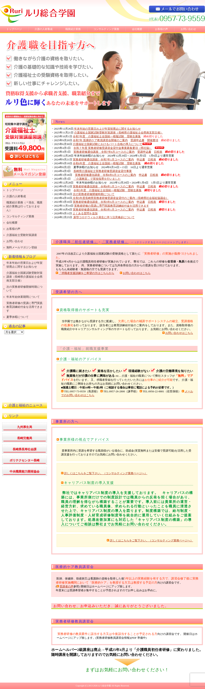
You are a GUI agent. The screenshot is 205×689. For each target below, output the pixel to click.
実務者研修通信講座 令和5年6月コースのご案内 (103, 201)
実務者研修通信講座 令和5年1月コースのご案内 (103, 209)
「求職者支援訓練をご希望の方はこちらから (86, 273)
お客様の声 (161, 29)
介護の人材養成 (44, 29)
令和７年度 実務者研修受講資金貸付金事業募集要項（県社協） (112, 148)
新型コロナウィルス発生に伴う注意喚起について (104, 217)
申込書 (141, 159)
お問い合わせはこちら (137, 273)
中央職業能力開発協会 (25, 471)
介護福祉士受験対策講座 (21, 235)
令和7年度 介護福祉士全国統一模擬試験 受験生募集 (107, 136)
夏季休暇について (17, 317)
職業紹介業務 (73, 29)
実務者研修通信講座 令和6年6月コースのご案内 (105, 174)
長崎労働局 (24, 438)
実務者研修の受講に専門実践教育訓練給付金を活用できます (111, 205)
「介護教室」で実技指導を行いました (97, 178)
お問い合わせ (188, 29)
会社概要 (137, 29)
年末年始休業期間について (23, 296)
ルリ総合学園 (104, 686)
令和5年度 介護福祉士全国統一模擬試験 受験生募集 (107, 190)
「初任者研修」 (84, 242)
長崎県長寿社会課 (25, 449)
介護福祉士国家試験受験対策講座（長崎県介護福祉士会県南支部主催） (118, 132)
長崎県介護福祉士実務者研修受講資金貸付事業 (102, 171)
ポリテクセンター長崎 (25, 460)
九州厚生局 (24, 427)
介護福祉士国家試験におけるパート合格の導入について (107, 144)
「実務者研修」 (115, 242)
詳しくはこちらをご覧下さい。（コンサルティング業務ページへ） (105, 473)
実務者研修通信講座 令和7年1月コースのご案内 (103, 159)
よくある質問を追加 (85, 213)
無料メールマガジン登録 (21, 247)
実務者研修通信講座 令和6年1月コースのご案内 (103, 186)
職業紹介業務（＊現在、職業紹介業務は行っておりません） (24, 206)
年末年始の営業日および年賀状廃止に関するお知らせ (107, 128)
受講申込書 (137, 140)
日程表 (158, 151)
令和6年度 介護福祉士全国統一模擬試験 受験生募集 (107, 163)
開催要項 (152, 140)
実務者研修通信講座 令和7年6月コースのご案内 (104, 151)
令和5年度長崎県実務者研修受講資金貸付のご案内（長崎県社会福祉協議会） (120, 198)
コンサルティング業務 (106, 29)
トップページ (14, 29)
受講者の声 (66, 586)
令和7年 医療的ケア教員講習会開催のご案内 (100, 140)
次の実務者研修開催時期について (93, 194)
